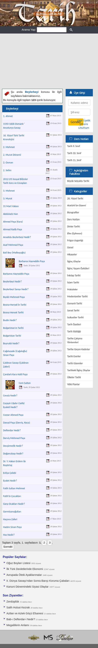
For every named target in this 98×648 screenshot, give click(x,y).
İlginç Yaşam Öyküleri (78, 268)
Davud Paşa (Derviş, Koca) (16, 422)
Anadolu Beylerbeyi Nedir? (17, 237)
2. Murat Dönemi (12, 154)
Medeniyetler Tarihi (77, 296)
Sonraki (8, 546)
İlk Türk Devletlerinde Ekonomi (24, 569)
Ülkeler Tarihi (74, 377)
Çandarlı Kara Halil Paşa (15, 374)
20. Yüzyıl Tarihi (75, 198)
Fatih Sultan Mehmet (14, 488)
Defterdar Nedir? (12, 430)
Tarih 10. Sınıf (74, 153)
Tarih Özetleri (74, 324)
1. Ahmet (8, 116)
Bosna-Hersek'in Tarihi (14, 304)
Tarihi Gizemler (75, 363)
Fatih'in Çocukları (12, 496)
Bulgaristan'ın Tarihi (13, 328)
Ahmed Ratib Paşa (12, 229)
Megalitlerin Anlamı (17, 625)
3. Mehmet (9, 190)
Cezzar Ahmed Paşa (13, 414)
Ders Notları (73, 219)
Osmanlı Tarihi (74, 303)
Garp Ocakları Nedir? (14, 503)
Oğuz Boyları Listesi (18, 563)
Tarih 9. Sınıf (73, 146)
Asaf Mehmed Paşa (13, 244)
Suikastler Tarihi (75, 317)
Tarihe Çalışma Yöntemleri (74, 340)
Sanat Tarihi (73, 310)
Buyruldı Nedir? (11, 343)
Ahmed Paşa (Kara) (13, 221)
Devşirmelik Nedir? (13, 445)
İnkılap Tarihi (73, 275)
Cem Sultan (25, 383)
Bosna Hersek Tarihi (13, 312)
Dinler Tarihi (73, 226)
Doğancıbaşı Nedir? (13, 453)
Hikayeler (72, 254)
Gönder (76, 122)
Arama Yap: (29, 29)
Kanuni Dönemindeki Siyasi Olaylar (27, 586)
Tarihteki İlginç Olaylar (78, 370)
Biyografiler (73, 212)
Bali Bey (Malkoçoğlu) (14, 252)
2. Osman (8, 162)
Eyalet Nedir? (10, 480)
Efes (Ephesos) (74, 233)
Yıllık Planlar (73, 384)
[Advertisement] (49, 61)
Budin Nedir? (10, 320)
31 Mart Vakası (11, 206)
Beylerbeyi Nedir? (12, 281)
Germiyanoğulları (12, 511)
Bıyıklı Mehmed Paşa (14, 297)
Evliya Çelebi (9, 472)
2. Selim (7, 170)
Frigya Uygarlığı (75, 240)
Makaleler (72, 289)
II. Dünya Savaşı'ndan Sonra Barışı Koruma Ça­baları (38, 580)
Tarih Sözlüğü (74, 331)
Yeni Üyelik (83, 120)
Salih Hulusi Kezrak (18, 607)
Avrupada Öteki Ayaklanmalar (24, 574)
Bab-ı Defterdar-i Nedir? (20, 619)
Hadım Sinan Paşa (12, 527)
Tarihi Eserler (74, 356)
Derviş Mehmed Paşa (14, 438)
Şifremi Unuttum (83, 125)
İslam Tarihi (73, 282)
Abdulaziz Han (10, 214)
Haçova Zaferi (10, 519)
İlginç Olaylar (74, 261)
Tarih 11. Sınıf (74, 160)
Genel (70, 247)
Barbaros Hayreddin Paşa (32, 261)
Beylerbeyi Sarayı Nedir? (15, 289)
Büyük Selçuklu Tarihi (78, 181)
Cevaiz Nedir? (10, 395)
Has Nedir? (9, 534)
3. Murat (7, 198)
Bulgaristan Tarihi (12, 335)
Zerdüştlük (12, 601)
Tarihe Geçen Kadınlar (78, 349)
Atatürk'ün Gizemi (76, 205)
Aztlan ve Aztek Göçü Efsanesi (24, 613)
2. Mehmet (9, 147)
